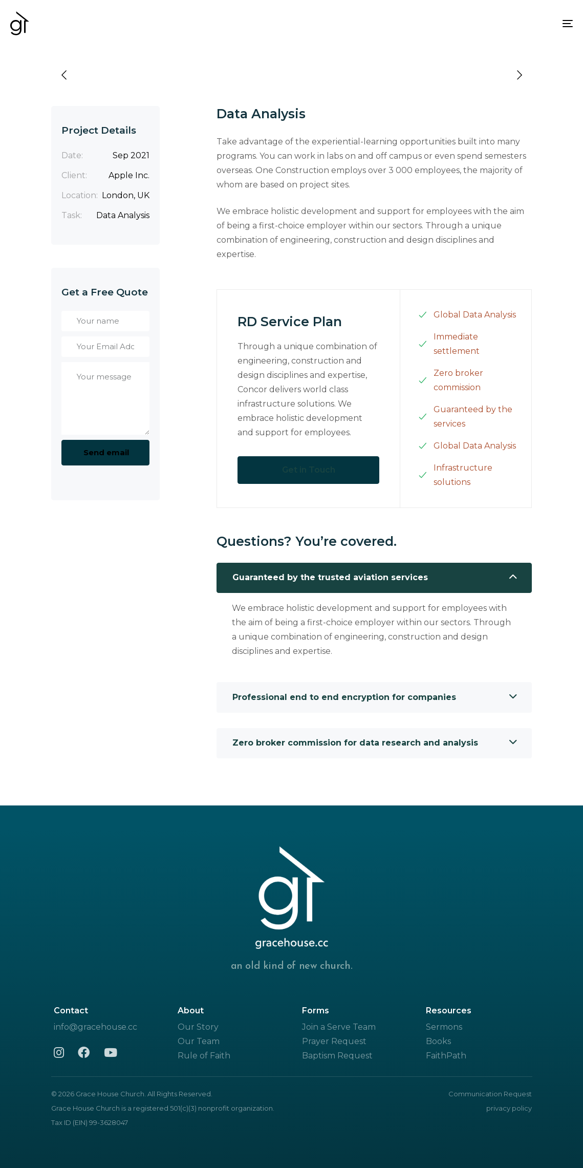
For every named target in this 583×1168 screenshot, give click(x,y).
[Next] (519, 75)
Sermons (444, 1027)
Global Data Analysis (467, 315)
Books (438, 1041)
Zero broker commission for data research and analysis (374, 743)
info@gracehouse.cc (95, 1027)
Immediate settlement (449, 344)
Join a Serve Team (339, 1027)
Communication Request (490, 1094)
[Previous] (64, 75)
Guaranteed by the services (465, 417)
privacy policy (509, 1108)
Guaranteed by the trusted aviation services (374, 577)
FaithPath (446, 1055)
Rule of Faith (204, 1055)
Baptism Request (337, 1055)
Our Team (199, 1041)
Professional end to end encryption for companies (374, 697)
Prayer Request (334, 1041)
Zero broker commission (450, 380)
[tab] (374, 578)
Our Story (198, 1027)
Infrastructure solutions (455, 475)
